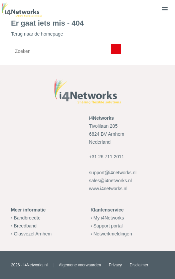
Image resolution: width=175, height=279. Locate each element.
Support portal (108, 225)
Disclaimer (139, 265)
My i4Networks (108, 217)
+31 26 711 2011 (106, 156)
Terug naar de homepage (87, 45)
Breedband (25, 225)
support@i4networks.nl (113, 172)
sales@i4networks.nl (110, 180)
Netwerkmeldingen (112, 233)
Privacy (115, 265)
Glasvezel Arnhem (33, 233)
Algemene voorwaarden (80, 265)
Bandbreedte (27, 217)
